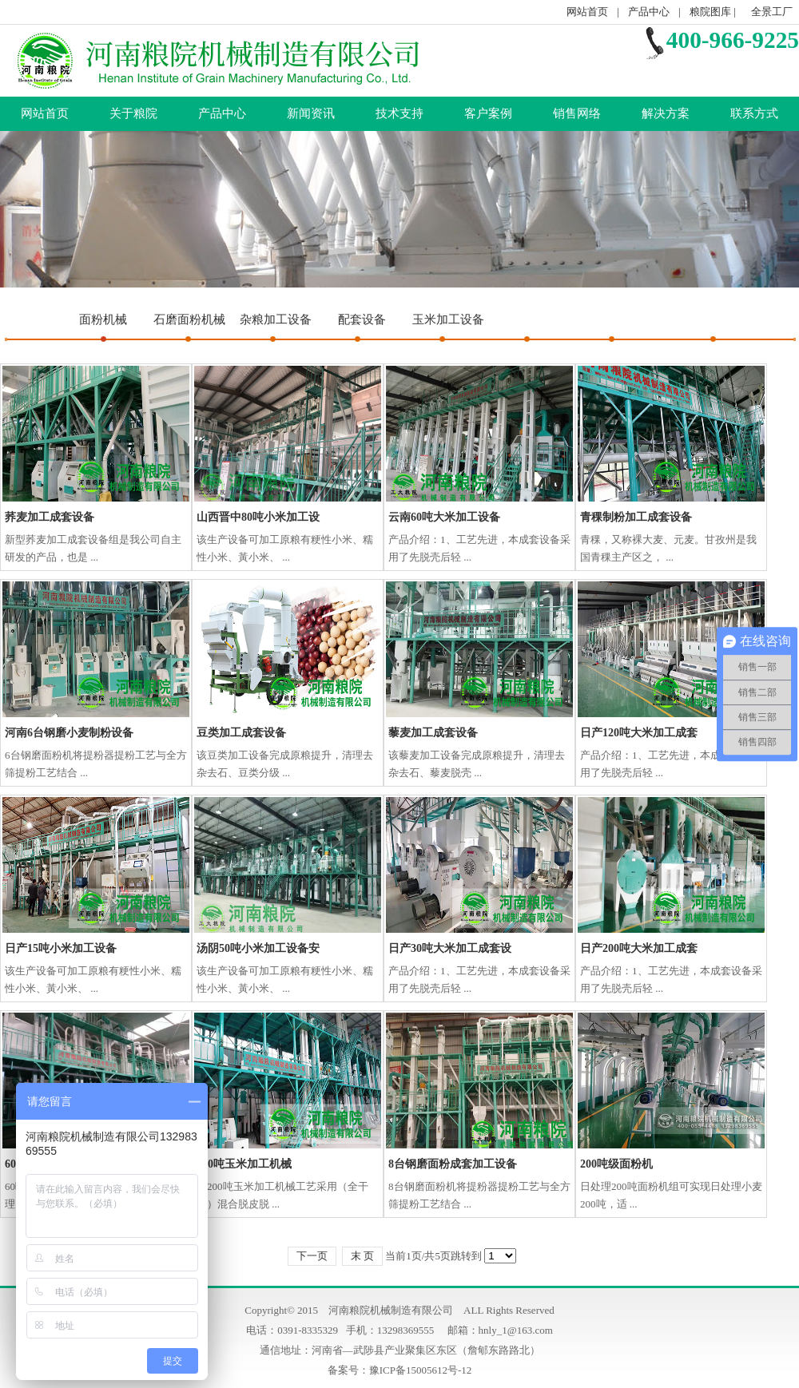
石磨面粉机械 (189, 319)
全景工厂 (772, 12)
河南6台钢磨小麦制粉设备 (69, 733)
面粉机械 (103, 319)
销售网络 (577, 113)
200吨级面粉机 (616, 1164)
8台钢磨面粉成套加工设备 (452, 1164)
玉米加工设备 (448, 319)
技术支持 (399, 113)
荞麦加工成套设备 (49, 517)
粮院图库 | (714, 12)
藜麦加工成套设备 (433, 733)
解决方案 (666, 113)
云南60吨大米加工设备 (444, 517)
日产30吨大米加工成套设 (449, 948)
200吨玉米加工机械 (244, 1164)
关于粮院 (133, 113)
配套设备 (362, 319)
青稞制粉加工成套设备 (636, 517)
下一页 (312, 1256)
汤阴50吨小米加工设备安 (258, 948)
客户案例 (488, 113)
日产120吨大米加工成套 (639, 733)
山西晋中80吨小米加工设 (258, 517)
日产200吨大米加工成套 (639, 948)
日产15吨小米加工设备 (61, 948)
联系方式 (754, 113)
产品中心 (649, 12)
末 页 (362, 1256)
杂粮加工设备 (276, 319)
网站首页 (587, 12)
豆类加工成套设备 (241, 733)
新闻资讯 (311, 113)
